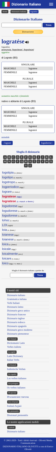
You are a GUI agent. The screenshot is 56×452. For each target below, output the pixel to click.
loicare (6, 258)
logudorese (9, 206)
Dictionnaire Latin (16, 343)
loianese (8, 234)
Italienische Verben (16, 369)
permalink (5, 137)
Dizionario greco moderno (19, 330)
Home (5, 11)
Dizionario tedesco (16, 322)
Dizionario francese (16, 314)
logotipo (7, 177)
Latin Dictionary (15, 356)
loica (5, 244)
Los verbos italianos (16, 378)
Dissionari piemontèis (17, 415)
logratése (33, 11)
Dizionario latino (15, 307)
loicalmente (10, 253)
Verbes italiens (14, 347)
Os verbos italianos (16, 387)
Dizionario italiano (16, 295)
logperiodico (10, 186)
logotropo (8, 182)
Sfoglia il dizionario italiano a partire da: (28, 270)
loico (5, 263)
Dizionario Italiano (26, 4)
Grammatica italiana (17, 299)
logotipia (8, 172)
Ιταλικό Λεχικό (14, 406)
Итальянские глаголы (18, 397)
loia (4, 229)
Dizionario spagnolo (17, 326)
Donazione (28, 32)
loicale (6, 249)
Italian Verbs (13, 360)
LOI (4, 225)
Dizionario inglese (16, 318)
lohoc (6, 220)
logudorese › (47, 143)
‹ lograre (7, 143)
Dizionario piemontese (18, 333)
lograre (7, 191)
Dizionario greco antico (18, 310)
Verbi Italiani (13, 303)
